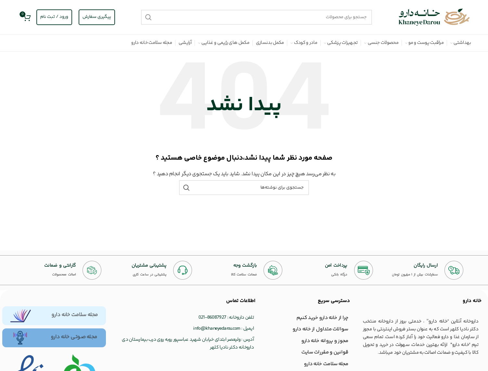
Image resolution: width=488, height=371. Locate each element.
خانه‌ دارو (472, 301)
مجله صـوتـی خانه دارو (74, 337)
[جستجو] (256, 17)
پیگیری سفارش (97, 16)
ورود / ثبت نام (54, 16)
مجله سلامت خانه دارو (74, 315)
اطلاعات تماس (240, 301)
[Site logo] (434, 17)
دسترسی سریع (334, 301)
